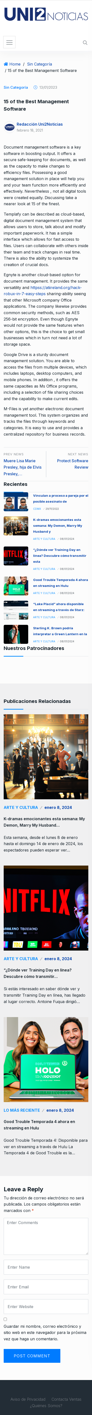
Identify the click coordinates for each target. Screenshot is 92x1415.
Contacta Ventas (66, 1399)
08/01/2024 (67, 538)
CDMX (37, 508)
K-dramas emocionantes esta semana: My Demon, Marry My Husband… (44, 822)
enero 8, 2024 (58, 807)
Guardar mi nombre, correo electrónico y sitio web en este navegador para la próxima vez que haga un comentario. (45, 1332)
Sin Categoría (39, 64)
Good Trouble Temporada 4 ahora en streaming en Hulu (39, 1124)
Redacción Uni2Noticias (40, 124)
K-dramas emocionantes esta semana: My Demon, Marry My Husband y (57, 525)
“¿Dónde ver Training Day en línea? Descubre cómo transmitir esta (59, 555)
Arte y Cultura (44, 538)
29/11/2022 (52, 508)
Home (15, 64)
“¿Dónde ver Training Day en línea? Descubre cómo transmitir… (38, 973)
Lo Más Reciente (22, 1110)
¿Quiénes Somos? (46, 1405)
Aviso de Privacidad (28, 1399)
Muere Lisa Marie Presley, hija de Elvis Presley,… (22, 467)
